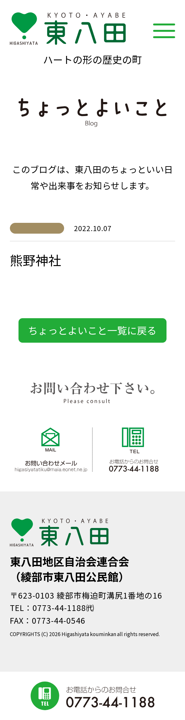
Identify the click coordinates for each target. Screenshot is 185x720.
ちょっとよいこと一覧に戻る (92, 330)
